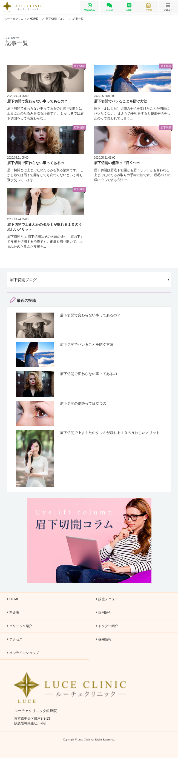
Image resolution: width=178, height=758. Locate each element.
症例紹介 (103, 612)
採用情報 (103, 639)
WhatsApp (89, 7)
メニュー (168, 7)
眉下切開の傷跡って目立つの (117, 163)
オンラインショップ (23, 653)
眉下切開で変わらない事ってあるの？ (37, 101)
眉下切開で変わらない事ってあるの (35, 163)
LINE (129, 7)
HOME (13, 599)
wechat (109, 7)
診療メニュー (107, 599)
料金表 (13, 612)
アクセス (14, 639)
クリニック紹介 (19, 626)
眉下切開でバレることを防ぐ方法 (120, 101)
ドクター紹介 (107, 626)
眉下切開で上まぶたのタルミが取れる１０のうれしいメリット (110, 433)
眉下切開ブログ (89, 279)
